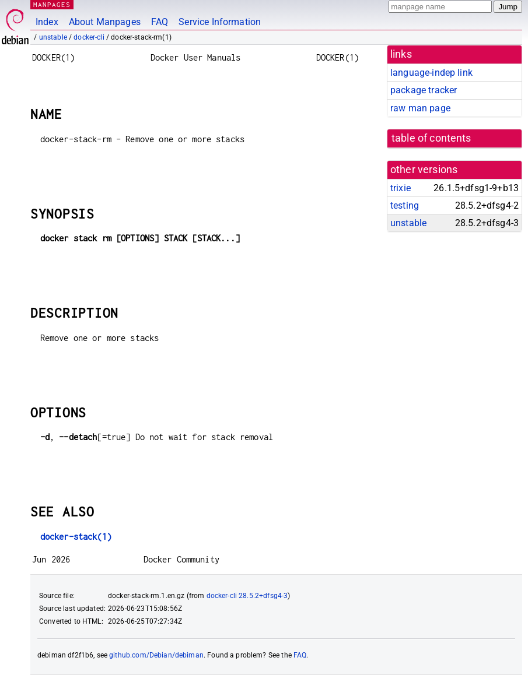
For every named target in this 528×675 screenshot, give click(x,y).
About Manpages (105, 21)
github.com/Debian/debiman (156, 655)
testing (404, 205)
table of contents (431, 138)
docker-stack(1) (75, 537)
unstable (53, 37)
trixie (400, 188)
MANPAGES (52, 4)
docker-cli (89, 37)
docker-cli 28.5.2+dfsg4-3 (247, 596)
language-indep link (431, 72)
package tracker (423, 90)
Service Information (220, 21)
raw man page (420, 108)
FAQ (159, 21)
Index (47, 21)
